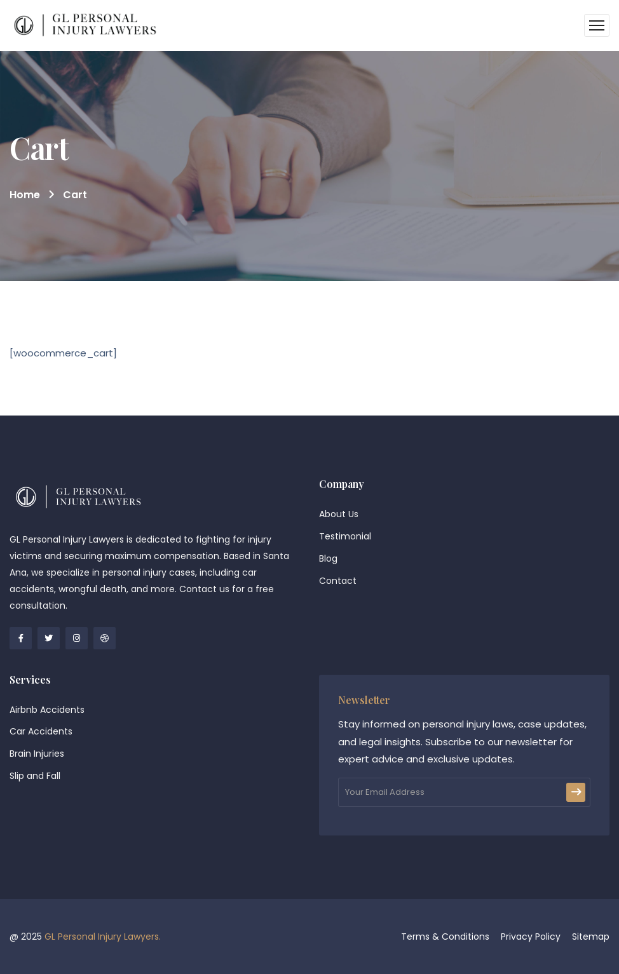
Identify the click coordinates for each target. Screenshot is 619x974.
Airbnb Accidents (47, 709)
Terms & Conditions (445, 936)
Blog (328, 558)
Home (25, 194)
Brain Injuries (37, 753)
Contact (338, 580)
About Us (338, 514)
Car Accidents (41, 731)
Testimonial (345, 536)
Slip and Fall (35, 775)
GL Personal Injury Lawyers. (102, 936)
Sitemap (590, 936)
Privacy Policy (531, 936)
